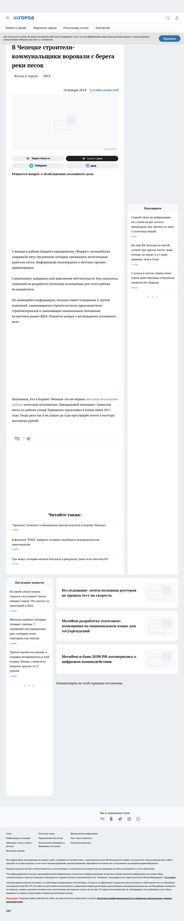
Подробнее (170, 877)
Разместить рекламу (81, 842)
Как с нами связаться (81, 838)
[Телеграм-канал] (38, 165)
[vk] (17, 438)
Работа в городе (16, 28)
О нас (9, 833)
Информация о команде (18, 838)
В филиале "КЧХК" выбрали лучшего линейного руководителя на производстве (65, 544)
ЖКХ (47, 76)
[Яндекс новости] (38, 158)
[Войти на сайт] (176, 17)
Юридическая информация (84, 833)
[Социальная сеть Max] (92, 165)
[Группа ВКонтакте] (102, 818)
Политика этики (46, 833)
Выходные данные (15, 850)
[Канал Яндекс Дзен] (92, 158)
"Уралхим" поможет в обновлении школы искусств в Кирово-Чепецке (65, 527)
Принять (169, 38)
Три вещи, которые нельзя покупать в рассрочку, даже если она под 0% (65, 561)
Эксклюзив (103, 28)
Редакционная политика (50, 838)
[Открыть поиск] (167, 17)
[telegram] (29, 438)
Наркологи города (45, 28)
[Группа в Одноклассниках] (111, 818)
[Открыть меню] (7, 17)
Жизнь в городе (26, 76)
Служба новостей (104, 90)
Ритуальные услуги (76, 28)
